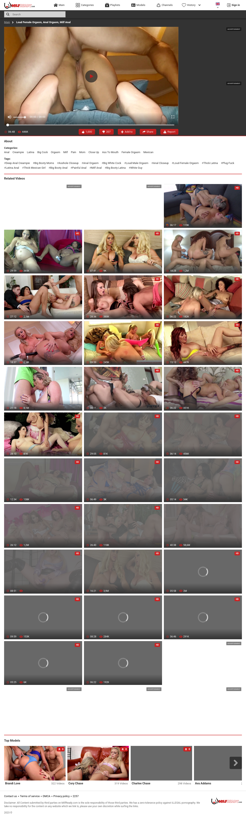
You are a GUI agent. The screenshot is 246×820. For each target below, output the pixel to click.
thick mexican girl (34, 167)
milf (65, 152)
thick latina (210, 163)
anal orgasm (91, 163)
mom (82, 152)
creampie (18, 152)
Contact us (10, 796)
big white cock (112, 163)
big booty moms (44, 163)
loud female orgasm (186, 163)
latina (30, 152)
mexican (148, 152)
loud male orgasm (137, 163)
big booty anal (58, 167)
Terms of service (30, 796)
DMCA (46, 796)
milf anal (96, 167)
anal (6, 152)
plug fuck (228, 163)
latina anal (12, 167)
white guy (136, 167)
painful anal (79, 167)
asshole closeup (69, 163)
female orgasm (131, 152)
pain (73, 152)
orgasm (55, 152)
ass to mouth (110, 152)
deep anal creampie (18, 163)
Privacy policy (61, 796)
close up (93, 152)
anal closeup (161, 163)
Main (7, 22)
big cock (42, 152)
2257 (76, 796)
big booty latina (116, 167)
